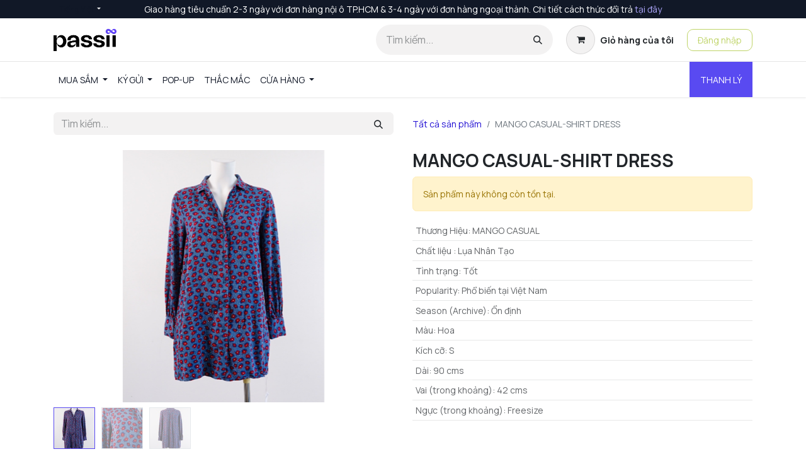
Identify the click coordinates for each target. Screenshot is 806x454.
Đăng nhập (720, 40)
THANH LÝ (721, 80)
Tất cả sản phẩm (447, 124)
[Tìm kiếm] (538, 40)
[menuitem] (83, 79)
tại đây (648, 9)
